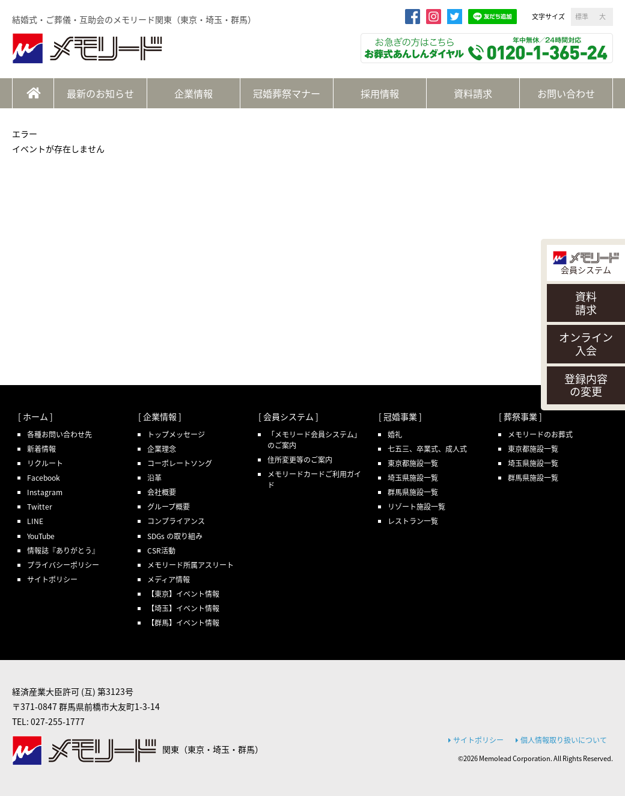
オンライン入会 (586, 344)
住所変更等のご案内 (299, 459)
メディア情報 (168, 579)
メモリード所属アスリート (190, 565)
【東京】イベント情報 (183, 593)
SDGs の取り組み (175, 536)
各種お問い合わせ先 (59, 434)
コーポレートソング (179, 463)
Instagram (44, 492)
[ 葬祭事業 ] (520, 416)
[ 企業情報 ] (159, 416)
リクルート (45, 463)
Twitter (39, 506)
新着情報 (41, 448)
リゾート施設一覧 (416, 506)
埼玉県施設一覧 (413, 477)
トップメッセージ (176, 434)
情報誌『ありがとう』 (63, 550)
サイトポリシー (52, 579)
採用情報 (380, 93)
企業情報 (193, 93)
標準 (581, 16)
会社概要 (161, 492)
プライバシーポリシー (63, 565)
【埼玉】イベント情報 (183, 608)
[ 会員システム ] (288, 416)
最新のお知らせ (100, 93)
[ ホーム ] (35, 416)
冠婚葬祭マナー (286, 93)
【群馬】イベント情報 (183, 622)
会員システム (586, 263)
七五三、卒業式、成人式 (427, 448)
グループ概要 (168, 506)
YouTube (41, 536)
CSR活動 (161, 550)
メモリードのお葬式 (540, 434)
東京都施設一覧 (413, 463)
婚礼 (395, 434)
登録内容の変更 (586, 385)
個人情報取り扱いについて (561, 740)
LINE (35, 521)
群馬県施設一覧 (413, 492)
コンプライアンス (176, 521)
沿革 (154, 477)
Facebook (43, 477)
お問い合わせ (566, 93)
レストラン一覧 (413, 521)
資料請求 (586, 303)
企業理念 (161, 448)
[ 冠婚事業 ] (400, 416)
